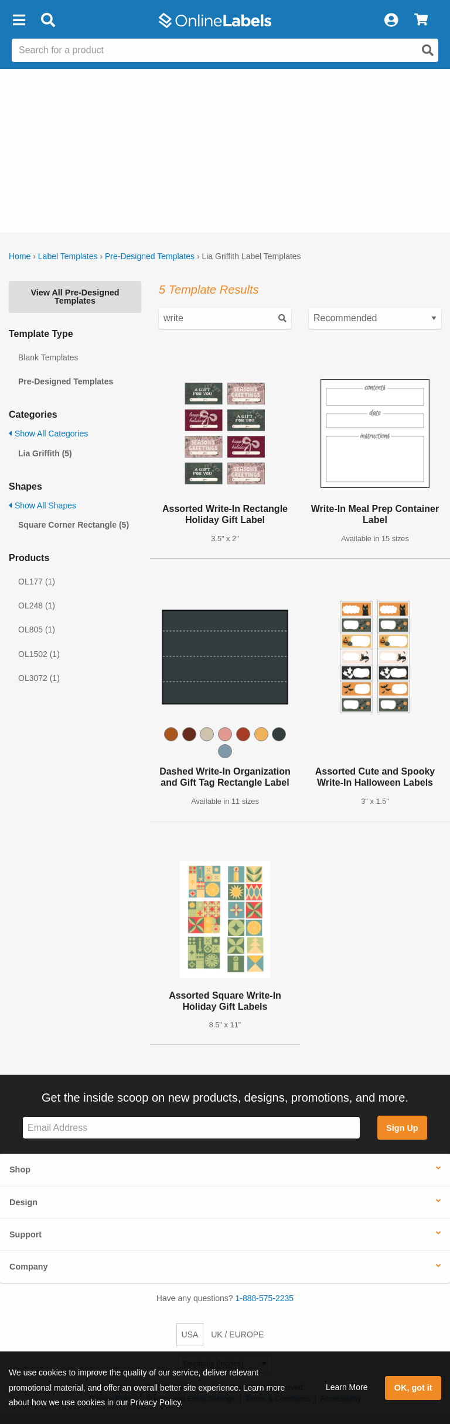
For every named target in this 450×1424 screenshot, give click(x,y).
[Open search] (427, 50)
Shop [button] (19, 1169)
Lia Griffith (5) (45, 453)
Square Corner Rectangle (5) (73, 524)
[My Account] (390, 20)
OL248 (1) (36, 605)
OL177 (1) (36, 581)
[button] (19, 20)
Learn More (347, 1387)
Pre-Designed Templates (150, 256)
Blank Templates (48, 357)
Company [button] (28, 1266)
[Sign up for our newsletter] (191, 1127)
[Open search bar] (48, 20)
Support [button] (25, 1234)
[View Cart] (421, 20)
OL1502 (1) (39, 654)
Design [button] (23, 1202)
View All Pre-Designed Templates (74, 296)
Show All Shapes (42, 505)
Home (19, 256)
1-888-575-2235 (265, 1298)
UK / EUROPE (237, 1334)
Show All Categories (48, 433)
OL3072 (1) (39, 678)
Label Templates (68, 256)
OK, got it (413, 1387)
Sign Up (402, 1128)
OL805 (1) (36, 629)
